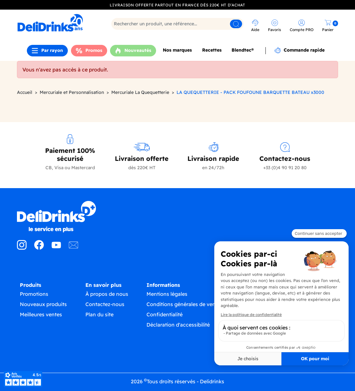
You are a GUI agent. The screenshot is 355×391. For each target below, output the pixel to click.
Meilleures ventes (41, 314)
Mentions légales (166, 294)
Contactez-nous (104, 304)
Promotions (34, 294)
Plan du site (99, 314)
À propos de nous (106, 294)
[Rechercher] (177, 24)
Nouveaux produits (43, 304)
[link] (56, 22)
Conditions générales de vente (183, 304)
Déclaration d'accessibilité (178, 324)
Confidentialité (164, 314)
